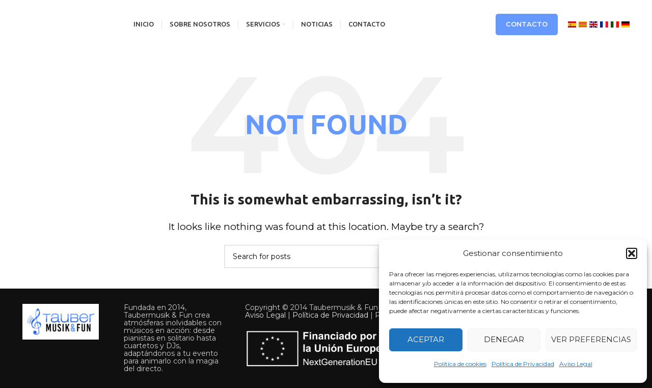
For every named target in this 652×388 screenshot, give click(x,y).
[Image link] (60, 321)
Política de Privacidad (523, 364)
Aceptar (426, 339)
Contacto (527, 24)
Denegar (504, 339)
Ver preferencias (591, 339)
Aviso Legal (575, 364)
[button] (632, 253)
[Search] (326, 256)
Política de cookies (460, 364)
